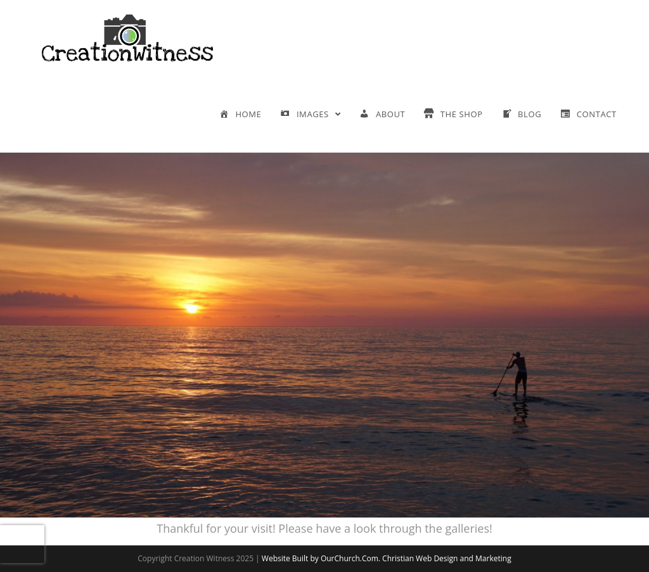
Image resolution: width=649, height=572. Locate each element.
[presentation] (22, 544)
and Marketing (485, 558)
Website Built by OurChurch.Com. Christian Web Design (361, 558)
